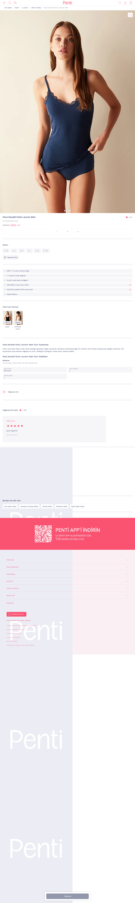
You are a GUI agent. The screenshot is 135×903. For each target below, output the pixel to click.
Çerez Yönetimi (12, 641)
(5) (130, 217)
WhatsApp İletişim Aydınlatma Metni (21, 645)
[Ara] (9, 2)
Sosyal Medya (13, 588)
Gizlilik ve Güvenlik (14, 633)
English (10, 603)
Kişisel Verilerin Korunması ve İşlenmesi (22, 625)
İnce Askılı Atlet (10, 506)
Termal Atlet (47, 506)
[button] (64, 210)
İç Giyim (25, 8)
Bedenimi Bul (11, 257)
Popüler (10, 560)
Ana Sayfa (7, 8)
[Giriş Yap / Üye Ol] (125, 2)
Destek (10, 581)
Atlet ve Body (36, 8)
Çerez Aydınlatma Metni (16, 629)
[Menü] (4, 2)
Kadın (17, 8)
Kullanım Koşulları (13, 637)
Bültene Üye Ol (18, 614)
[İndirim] (15, 2)
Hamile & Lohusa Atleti (29, 506)
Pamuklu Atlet (61, 506)
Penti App (11, 596)
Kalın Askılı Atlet (77, 506)
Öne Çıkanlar (12, 567)
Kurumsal (11, 574)
